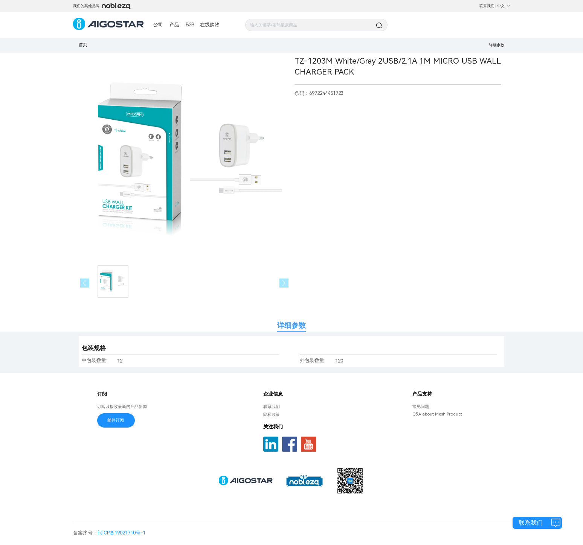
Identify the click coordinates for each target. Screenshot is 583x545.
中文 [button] (503, 6)
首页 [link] (83, 45)
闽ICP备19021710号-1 (121, 533)
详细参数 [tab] (291, 325)
